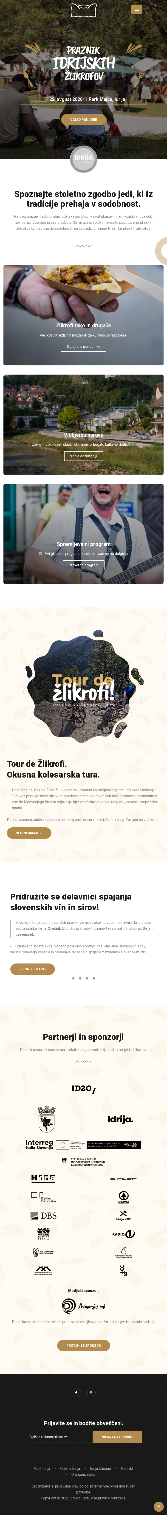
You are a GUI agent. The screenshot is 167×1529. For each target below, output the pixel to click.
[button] (83, 119)
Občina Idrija (70, 1468)
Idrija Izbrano (100, 1468)
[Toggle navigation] (136, 9)
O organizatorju (83, 1474)
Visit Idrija (42, 1468)
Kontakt (127, 1468)
